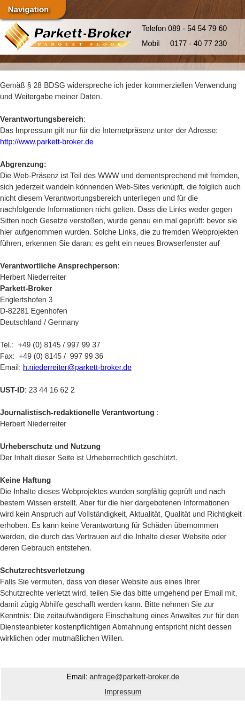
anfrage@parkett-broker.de (134, 677)
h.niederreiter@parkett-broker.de (77, 367)
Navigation (28, 9)
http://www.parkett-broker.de (46, 142)
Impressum (122, 692)
